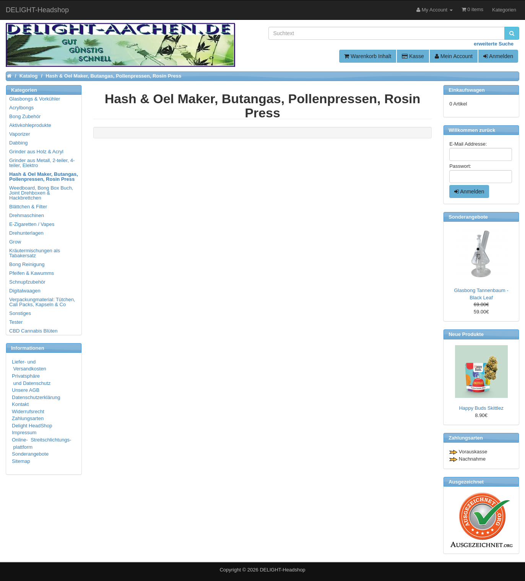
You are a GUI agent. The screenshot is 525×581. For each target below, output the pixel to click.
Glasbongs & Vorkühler (34, 99)
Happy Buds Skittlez (481, 408)
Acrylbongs (21, 107)
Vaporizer (19, 134)
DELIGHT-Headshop (282, 570)
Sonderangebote (30, 454)
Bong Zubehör (25, 116)
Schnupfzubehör (27, 282)
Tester (16, 322)
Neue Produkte (466, 334)
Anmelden (498, 56)
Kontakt (20, 404)
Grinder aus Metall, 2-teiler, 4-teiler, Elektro (42, 162)
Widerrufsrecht (28, 411)
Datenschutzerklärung (36, 397)
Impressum (24, 432)
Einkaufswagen (467, 90)
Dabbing (18, 143)
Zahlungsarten (28, 418)
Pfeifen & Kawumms (31, 273)
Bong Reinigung (27, 264)
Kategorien (504, 10)
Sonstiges (20, 313)
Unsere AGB (25, 390)
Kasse (413, 56)
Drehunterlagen (26, 233)
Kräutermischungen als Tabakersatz (34, 253)
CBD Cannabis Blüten (33, 331)
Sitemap (21, 461)
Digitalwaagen (25, 291)
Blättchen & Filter (28, 206)
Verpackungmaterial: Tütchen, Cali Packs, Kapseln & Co (42, 302)
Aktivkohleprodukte (30, 125)
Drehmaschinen (26, 215)
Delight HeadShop (32, 425)
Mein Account (454, 56)
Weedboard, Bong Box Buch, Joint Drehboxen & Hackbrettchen (41, 193)
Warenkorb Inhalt (367, 56)
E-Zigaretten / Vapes (31, 224)
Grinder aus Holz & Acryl (36, 151)
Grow (15, 242)
